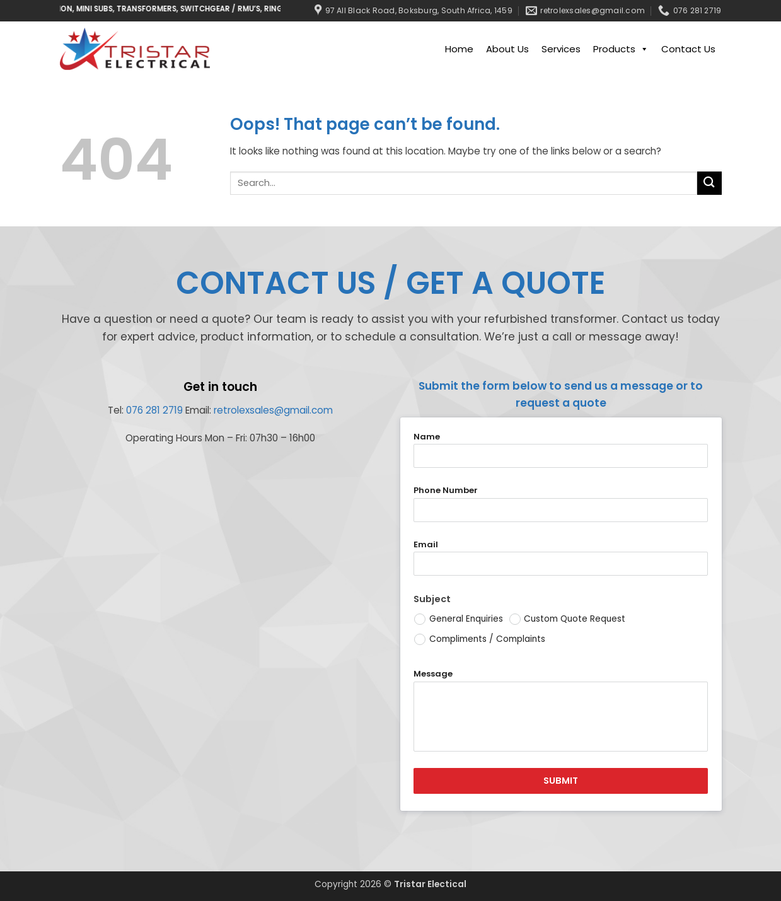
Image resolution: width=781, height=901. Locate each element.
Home (459, 48)
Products (621, 49)
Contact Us (688, 48)
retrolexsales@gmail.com (273, 410)
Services (561, 48)
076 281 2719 (154, 410)
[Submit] (709, 183)
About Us (507, 48)
